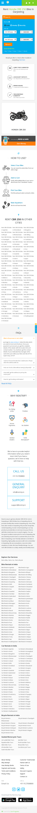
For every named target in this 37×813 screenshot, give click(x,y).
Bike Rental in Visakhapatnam (9, 641)
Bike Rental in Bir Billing (25, 575)
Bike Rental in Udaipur (25, 637)
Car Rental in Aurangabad (26, 651)
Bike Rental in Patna (24, 620)
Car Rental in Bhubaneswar (8, 656)
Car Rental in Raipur (24, 697)
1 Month (25, 51)
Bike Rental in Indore (24, 596)
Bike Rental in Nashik (24, 618)
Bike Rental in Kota (24, 606)
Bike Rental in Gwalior (25, 591)
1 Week (20, 51)
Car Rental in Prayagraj (25, 694)
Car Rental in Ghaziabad (25, 666)
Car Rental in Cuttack (7, 661)
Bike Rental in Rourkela (25, 627)
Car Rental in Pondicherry (8, 694)
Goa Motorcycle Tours (24, 747)
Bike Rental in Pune (6, 622)
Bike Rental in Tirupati (25, 634)
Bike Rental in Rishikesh (7, 627)
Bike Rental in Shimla (7, 630)
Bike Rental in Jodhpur (7, 601)
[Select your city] (33, 2)
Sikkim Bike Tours (6, 745)
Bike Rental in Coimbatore (8, 579)
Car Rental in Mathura (24, 682)
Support (22, 774)
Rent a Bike (4, 560)
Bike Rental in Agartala (7, 567)
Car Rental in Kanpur (7, 677)
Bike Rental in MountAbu (25, 613)
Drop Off (6, 36)
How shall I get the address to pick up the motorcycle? (15, 373)
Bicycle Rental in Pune (7, 733)
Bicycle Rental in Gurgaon (8, 725)
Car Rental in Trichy (6, 706)
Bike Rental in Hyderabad (8, 596)
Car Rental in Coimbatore (26, 658)
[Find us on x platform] (18, 789)
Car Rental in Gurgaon (25, 668)
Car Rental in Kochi (24, 677)
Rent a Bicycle (19, 560)
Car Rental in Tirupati (24, 704)
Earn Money (21, 143)
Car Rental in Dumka (24, 663)
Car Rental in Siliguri (24, 699)
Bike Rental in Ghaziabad (25, 586)
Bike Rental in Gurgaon (25, 589)
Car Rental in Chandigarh (25, 656)
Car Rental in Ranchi (6, 699)
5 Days (14, 51)
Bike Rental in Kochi (24, 603)
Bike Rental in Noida (7, 620)
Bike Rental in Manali (7, 610)
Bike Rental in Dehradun (25, 582)
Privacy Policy (5, 774)
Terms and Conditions (8, 771)
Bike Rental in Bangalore (8, 572)
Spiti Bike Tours (22, 740)
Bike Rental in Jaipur (6, 598)
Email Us (5, 783)
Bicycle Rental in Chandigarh (26, 718)
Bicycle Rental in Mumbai (8, 730)
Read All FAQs (6, 383)
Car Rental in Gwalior (24, 670)
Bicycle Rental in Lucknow (26, 728)
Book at (7, 22)
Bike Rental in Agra (24, 567)
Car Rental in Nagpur (24, 687)
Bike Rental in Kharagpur (8, 603)
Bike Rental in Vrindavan (25, 641)
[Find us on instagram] (23, 789)
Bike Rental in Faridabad (25, 584)
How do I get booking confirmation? (14, 379)
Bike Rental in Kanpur (24, 601)
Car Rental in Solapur (7, 701)
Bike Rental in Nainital (7, 618)
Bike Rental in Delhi (6, 584)
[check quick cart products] (29, 2)
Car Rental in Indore (24, 673)
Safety (22, 768)
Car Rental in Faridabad (8, 666)
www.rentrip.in (14, 342)
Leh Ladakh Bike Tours (7, 740)
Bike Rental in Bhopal (24, 572)
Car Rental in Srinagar (24, 701)
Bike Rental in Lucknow (25, 608)
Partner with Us (25, 763)
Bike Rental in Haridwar (7, 594)
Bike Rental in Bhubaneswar (9, 575)
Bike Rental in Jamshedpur (26, 598)
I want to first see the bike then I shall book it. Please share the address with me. (18, 361)
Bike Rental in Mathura (25, 610)
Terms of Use (24, 765)
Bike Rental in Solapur (25, 632)
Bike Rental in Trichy (7, 637)
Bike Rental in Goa (6, 589)
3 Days (10, 51)
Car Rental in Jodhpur (24, 675)
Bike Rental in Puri (23, 622)
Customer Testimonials (27, 760)
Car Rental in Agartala (7, 649)
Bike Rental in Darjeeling (8, 582)
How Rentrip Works (7, 765)
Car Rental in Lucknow (7, 682)
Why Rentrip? (5, 763)
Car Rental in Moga (24, 685)
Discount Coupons (26, 771)
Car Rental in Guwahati (7, 670)
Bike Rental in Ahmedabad (8, 570)
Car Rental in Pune (6, 697)
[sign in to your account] (26, 2)
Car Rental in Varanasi (25, 709)
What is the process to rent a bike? (13, 338)
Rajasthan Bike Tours (7, 742)
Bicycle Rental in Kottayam (8, 728)
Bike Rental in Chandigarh (8, 577)
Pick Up (6, 28)
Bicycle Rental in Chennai (8, 723)
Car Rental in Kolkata (7, 680)
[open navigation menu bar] (2, 2)
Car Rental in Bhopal (24, 654)
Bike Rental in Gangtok (7, 586)
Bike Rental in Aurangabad (26, 570)
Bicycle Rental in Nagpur (25, 730)
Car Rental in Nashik (7, 689)
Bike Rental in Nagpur (24, 615)
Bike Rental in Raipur (7, 625)
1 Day (5, 51)
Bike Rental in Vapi (6, 639)
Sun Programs (15, 811)
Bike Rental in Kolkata (7, 606)
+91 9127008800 (26, 783)
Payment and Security (8, 768)
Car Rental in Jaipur (6, 675)
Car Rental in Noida (24, 689)
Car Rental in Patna (24, 692)
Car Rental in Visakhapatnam (9, 711)
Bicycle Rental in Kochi (25, 725)
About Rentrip (5, 760)
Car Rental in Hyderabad (8, 673)
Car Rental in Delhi (6, 663)
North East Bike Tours (24, 742)
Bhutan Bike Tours (23, 745)
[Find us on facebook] (14, 789)
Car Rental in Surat (6, 704)
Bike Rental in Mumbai (7, 615)
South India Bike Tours (7, 749)
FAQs (36, 329)
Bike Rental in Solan (6, 632)
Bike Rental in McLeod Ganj (8, 613)
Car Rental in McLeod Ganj (8, 685)
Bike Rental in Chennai (25, 577)
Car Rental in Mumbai (7, 687)
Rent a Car (11, 560)
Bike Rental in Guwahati (7, 591)
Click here (22, 60)
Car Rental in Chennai (7, 658)
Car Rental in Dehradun (25, 661)
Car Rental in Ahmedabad (26, 649)
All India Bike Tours (6, 747)
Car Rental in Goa (6, 668)
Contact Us (23, 776)
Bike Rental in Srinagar (7, 634)
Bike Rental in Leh (6, 608)
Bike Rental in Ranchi (24, 625)
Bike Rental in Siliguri (24, 630)
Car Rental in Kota (23, 680)
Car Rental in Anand (6, 651)
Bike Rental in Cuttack (24, 579)
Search (8, 44)
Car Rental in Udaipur (24, 706)
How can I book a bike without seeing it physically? (17, 367)
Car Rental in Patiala (7, 692)
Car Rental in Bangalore (8, 654)
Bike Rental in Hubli (24, 594)
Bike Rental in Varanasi (25, 639)
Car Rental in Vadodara (7, 709)
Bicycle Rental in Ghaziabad (26, 723)
